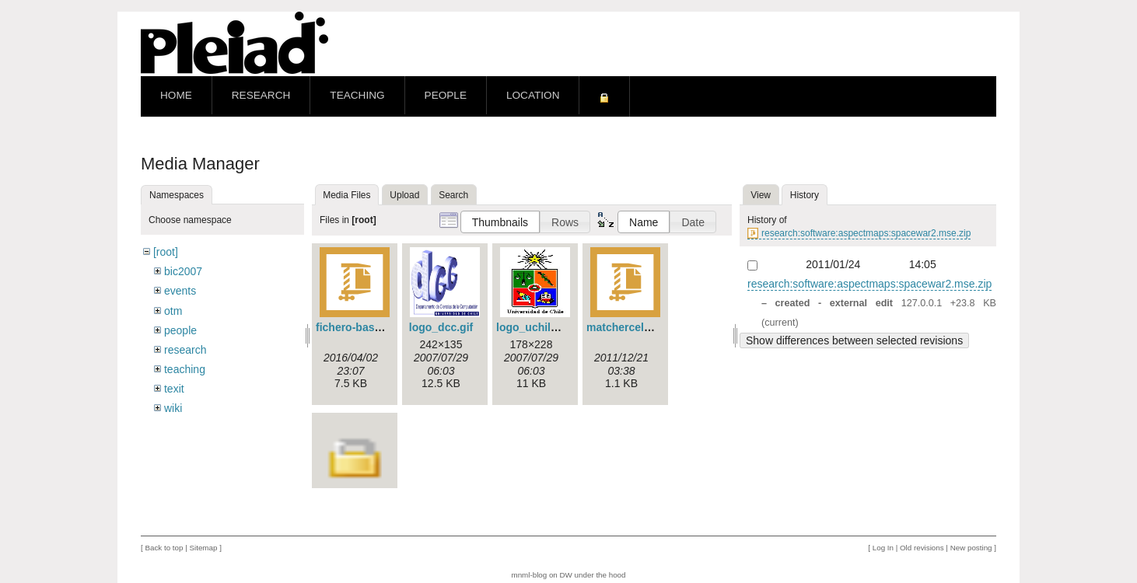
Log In (883, 547)
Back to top (164, 547)
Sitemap (203, 547)
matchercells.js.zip (635, 327)
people (180, 330)
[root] (165, 252)
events (180, 291)
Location (532, 95)
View (760, 195)
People (446, 95)
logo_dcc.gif (441, 327)
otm (173, 311)
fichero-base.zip (357, 327)
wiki (173, 408)
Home (176, 95)
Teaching (357, 95)
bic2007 (183, 271)
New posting (971, 547)
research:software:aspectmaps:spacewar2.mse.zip (866, 233)
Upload (404, 195)
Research (261, 95)
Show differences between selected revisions (854, 340)
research (185, 350)
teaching (184, 369)
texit (174, 388)
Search (453, 195)
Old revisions (922, 547)
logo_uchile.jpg (536, 327)
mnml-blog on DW (541, 575)
